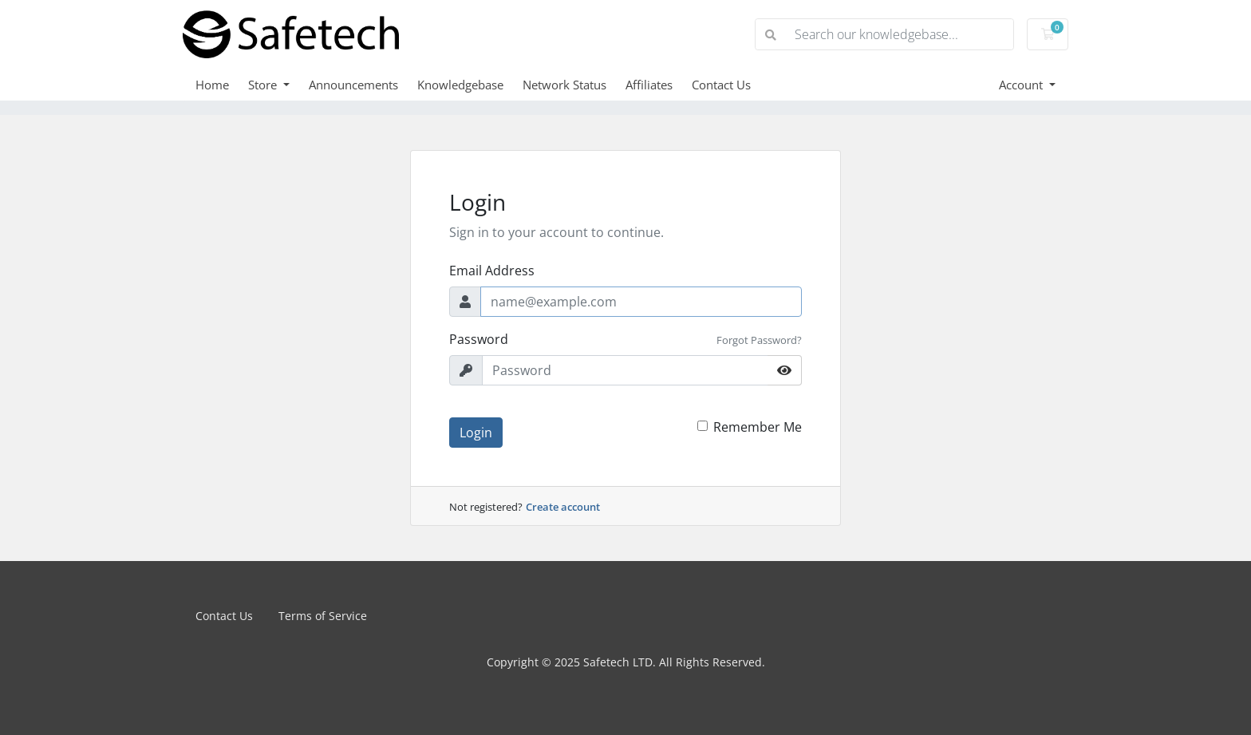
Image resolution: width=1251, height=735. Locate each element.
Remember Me (757, 427)
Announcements (353, 85)
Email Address (492, 270)
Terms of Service (322, 615)
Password (478, 339)
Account (1022, 85)
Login (476, 432)
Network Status (564, 85)
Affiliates (649, 85)
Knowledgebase (460, 85)
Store (264, 85)
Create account (563, 507)
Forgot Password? (759, 340)
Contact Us (721, 85)
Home (212, 85)
